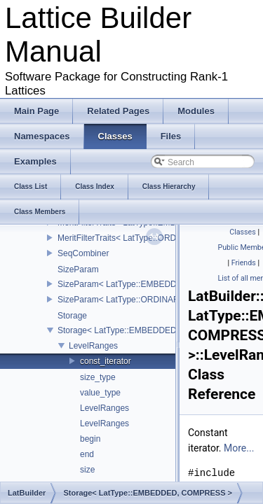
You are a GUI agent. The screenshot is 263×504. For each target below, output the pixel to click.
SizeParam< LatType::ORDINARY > (125, 299)
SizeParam (78, 269)
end (87, 454)
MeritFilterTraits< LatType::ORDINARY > (133, 238)
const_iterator (105, 361)
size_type (98, 377)
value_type (100, 393)
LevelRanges (93, 346)
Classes (242, 232)
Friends (243, 262)
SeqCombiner (83, 253)
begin (90, 439)
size (87, 470)
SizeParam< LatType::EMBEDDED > (127, 284)
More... (239, 448)
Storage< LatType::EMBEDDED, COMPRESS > (147, 330)
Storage (72, 316)
